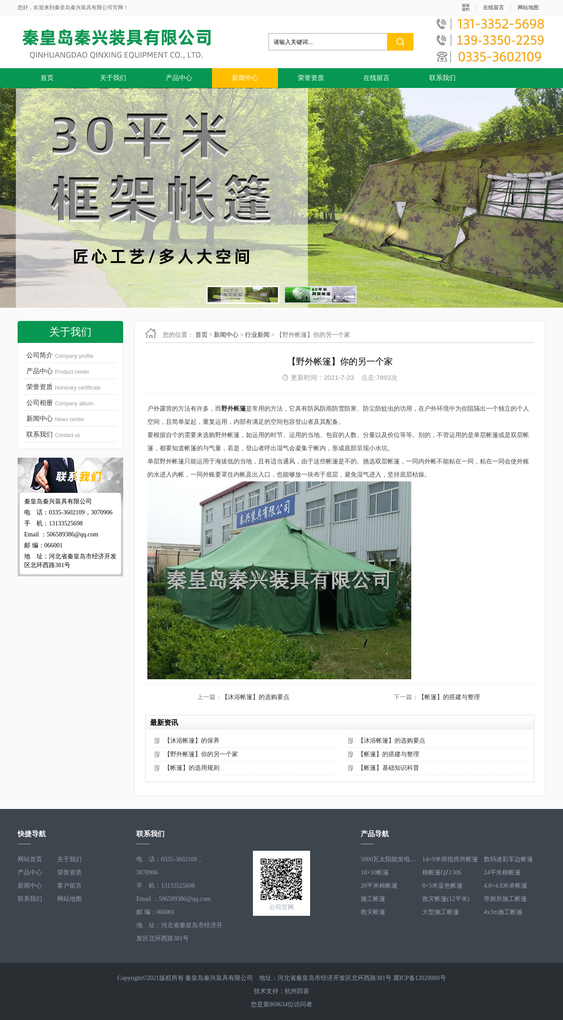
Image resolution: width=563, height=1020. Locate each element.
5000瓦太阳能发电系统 (389, 859)
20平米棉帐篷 (379, 885)
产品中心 (179, 77)
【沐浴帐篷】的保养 (191, 740)
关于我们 (113, 77)
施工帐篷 (373, 899)
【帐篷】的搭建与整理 (449, 697)
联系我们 (442, 77)
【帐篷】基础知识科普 (388, 768)
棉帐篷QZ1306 (441, 872)
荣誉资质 (311, 77)
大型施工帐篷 (440, 912)
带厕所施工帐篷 (505, 899)
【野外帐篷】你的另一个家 (201, 754)
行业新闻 (257, 335)
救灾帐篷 (373, 912)
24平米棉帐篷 (502, 872)
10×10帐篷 (375, 872)
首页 (47, 77)
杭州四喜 (297, 991)
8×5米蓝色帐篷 (442, 885)
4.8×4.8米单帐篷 (505, 885)
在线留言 (493, 7)
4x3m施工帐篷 (503, 912)
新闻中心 (245, 77)
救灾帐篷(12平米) (445, 899)
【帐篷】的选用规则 (191, 768)
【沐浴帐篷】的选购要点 (255, 697)
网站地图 (528, 7)
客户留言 (69, 885)
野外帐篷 (233, 408)
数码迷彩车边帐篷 (508, 859)
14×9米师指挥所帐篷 (450, 859)
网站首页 (30, 859)
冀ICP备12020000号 (419, 978)
